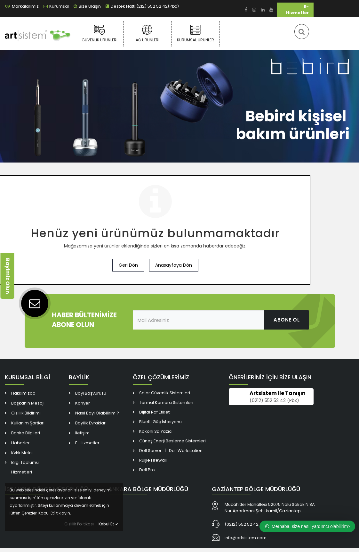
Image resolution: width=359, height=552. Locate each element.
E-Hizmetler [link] (297, 10)
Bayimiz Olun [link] (7, 276)
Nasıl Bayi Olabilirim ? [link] (97, 413)
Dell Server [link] (150, 450)
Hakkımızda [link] (23, 393)
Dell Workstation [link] (186, 450)
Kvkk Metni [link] (22, 453)
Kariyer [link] (82, 403)
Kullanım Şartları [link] (27, 423)
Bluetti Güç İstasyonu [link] (160, 422)
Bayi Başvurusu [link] (90, 393)
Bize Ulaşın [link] (87, 6)
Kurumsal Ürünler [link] (195, 33)
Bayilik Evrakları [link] (91, 423)
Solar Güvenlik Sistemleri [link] (164, 393)
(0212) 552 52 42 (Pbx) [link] (274, 400)
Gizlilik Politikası (79, 524)
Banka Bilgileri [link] (25, 433)
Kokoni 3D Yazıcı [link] (155, 431)
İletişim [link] (82, 433)
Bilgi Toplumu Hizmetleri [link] (25, 467)
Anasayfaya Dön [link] (173, 265)
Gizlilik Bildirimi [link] (26, 413)
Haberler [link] (20, 443)
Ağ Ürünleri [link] (147, 33)
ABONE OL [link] (286, 319)
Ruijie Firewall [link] (153, 460)
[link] (246, 10)
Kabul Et (108, 524)
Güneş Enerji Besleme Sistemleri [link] (172, 441)
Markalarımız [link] (22, 6)
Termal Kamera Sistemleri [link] (166, 402)
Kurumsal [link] (56, 6)
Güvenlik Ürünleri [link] (99, 33)
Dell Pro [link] (147, 470)
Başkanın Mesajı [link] (27, 403)
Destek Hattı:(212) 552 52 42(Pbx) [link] (142, 6)
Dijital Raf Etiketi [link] (155, 412)
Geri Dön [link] (128, 265)
